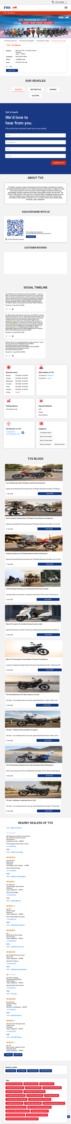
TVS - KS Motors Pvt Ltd (15, 936)
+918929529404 (11, 884)
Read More (49, 483)
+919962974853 (11, 953)
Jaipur (49, 367)
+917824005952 (11, 999)
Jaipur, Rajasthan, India (13, 423)
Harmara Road (33, 1060)
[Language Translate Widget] (60, 1)
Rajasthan (51, 364)
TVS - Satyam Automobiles (16, 866)
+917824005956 (11, 860)
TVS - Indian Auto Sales (14, 841)
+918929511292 (20, 59)
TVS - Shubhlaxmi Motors (15, 914)
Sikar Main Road (45, 1060)
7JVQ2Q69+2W (10, 421)
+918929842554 (11, 908)
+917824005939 (11, 835)
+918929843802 (11, 930)
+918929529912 (11, 977)
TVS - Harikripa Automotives (16, 959)
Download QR (30, 236)
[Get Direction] (22, 423)
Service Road (11, 1060)
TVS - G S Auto (11, 983)
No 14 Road (21, 1060)
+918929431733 (11, 1042)
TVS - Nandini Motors (14, 1005)
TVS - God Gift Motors (14, 1026)
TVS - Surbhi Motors (13, 890)
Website (8, 1044)
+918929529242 (11, 1020)
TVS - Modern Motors (14, 817)
